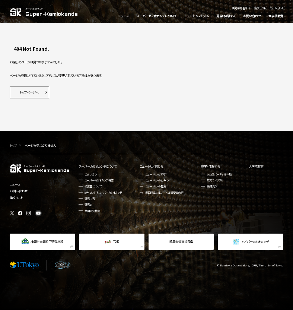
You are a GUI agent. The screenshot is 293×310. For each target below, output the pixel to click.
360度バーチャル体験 (219, 174)
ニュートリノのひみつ (157, 180)
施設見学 (212, 186)
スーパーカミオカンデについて (98, 166)
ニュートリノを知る (151, 166)
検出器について (93, 186)
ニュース (15, 184)
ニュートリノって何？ (156, 174)
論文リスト (260, 8)
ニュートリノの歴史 (155, 186)
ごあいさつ (91, 174)
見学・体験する (210, 166)
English (278, 8)
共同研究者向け (241, 8)
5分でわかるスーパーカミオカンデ (103, 192)
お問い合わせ (19, 191)
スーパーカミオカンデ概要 (99, 180)
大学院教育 (256, 166)
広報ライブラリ (215, 180)
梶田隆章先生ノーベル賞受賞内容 (164, 192)
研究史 (88, 204)
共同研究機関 (92, 211)
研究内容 (90, 198)
